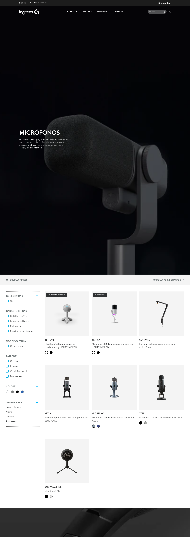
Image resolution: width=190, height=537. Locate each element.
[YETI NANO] (114, 387)
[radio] (46, 352)
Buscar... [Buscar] (153, 11)
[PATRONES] (36, 356)
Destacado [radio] (11, 421)
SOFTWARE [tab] (102, 11)
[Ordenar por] (36, 402)
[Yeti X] (67, 387)
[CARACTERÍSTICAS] (36, 311)
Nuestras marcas (37, 3)
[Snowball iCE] (67, 461)
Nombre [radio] (10, 416)
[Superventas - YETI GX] (114, 313)
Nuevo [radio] (9, 412)
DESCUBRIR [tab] (87, 11)
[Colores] (36, 386)
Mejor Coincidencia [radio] (14, 407)
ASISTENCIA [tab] (117, 11)
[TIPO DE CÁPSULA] (36, 341)
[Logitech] (24, 3)
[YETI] (161, 387)
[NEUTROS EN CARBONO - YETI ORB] (67, 313)
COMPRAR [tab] (72, 11)
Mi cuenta (170, 12)
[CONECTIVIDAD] (36, 295)
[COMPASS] (161, 313)
